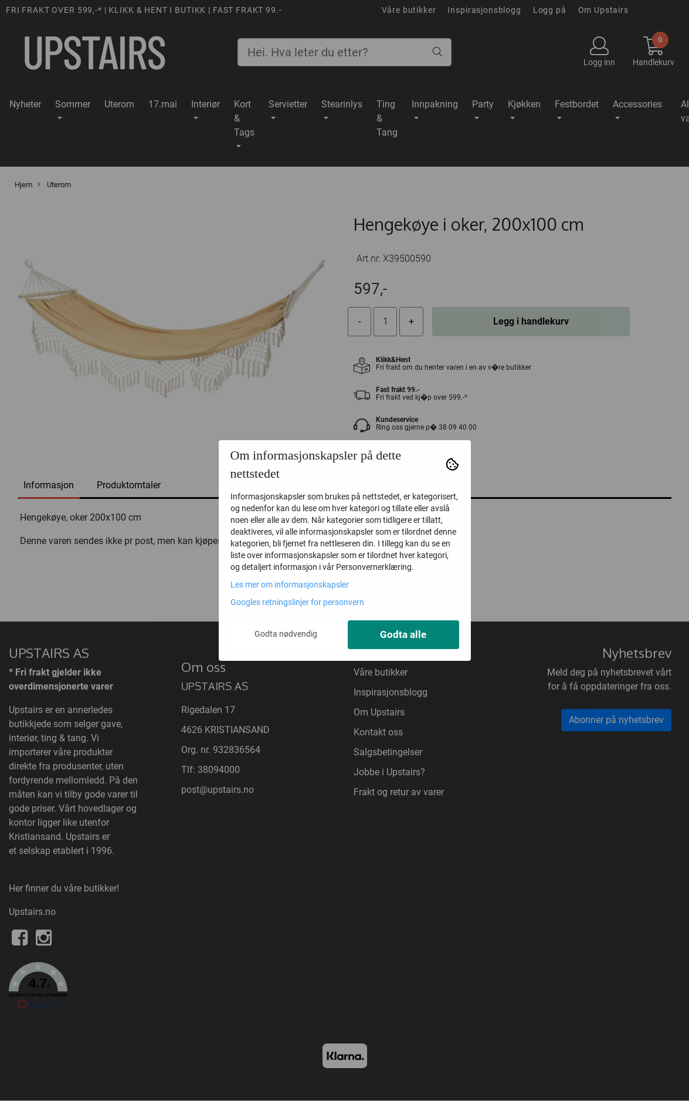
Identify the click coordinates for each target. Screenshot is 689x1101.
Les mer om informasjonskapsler (289, 584)
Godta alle (403, 634)
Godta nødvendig (285, 634)
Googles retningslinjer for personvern (297, 602)
